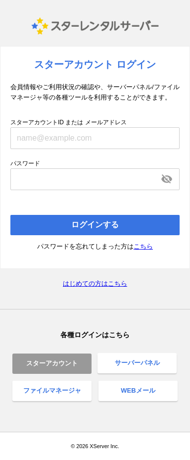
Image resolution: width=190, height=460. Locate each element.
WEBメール (138, 390)
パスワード (25, 163)
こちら (143, 246)
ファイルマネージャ (52, 390)
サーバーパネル (137, 362)
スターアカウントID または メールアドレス (68, 122)
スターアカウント (52, 363)
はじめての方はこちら (95, 283)
